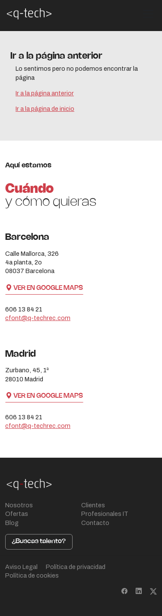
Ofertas (16, 513)
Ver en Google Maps (44, 288)
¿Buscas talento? (39, 541)
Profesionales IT (104, 513)
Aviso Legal (21, 566)
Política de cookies (32, 575)
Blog (12, 522)
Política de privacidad (75, 566)
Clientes (93, 505)
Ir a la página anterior (45, 93)
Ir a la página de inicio (45, 108)
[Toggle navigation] (148, 13)
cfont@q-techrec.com (37, 317)
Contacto (95, 522)
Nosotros (19, 505)
